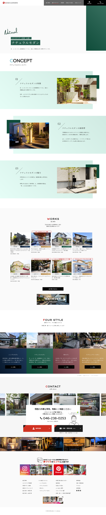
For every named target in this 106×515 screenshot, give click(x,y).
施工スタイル (55, 2)
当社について (78, 2)
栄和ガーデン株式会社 (55, 511)
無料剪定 (58, 483)
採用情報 (78, 488)
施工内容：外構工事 (27, 490)
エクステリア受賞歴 (27, 483)
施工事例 (48, 2)
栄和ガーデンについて (28, 488)
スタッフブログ (60, 490)
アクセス (78, 485)
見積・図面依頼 (68, 428)
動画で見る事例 (50, 226)
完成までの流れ (69, 2)
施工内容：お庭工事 (27, 493)
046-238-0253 (100, 2)
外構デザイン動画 (27, 485)
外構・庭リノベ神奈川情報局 (63, 493)
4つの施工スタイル (43, 480)
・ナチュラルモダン (43, 485)
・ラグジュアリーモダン (44, 490)
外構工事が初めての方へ (61, 480)
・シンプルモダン (43, 483)
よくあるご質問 (59, 488)
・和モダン (41, 488)
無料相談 (89, 2)
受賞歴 (62, 2)
